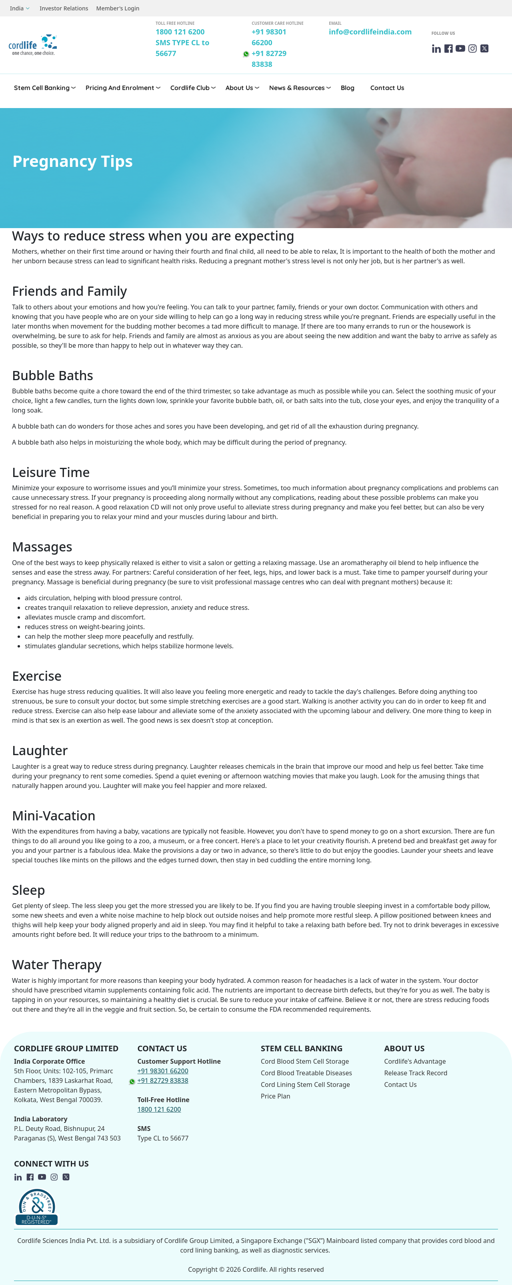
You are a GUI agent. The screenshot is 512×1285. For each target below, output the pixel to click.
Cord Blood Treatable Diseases (306, 1072)
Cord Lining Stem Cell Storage (305, 1084)
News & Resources (297, 88)
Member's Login (118, 8)
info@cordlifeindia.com (370, 31)
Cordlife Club (190, 88)
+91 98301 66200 (269, 37)
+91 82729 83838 (269, 58)
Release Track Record (416, 1072)
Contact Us (387, 88)
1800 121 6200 (180, 31)
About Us (239, 88)
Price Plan (275, 1096)
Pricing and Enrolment (120, 88)
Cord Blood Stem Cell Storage (305, 1061)
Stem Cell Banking (42, 88)
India (17, 8)
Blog (347, 88)
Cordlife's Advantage (415, 1061)
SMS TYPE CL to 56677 (182, 48)
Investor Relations (64, 8)
